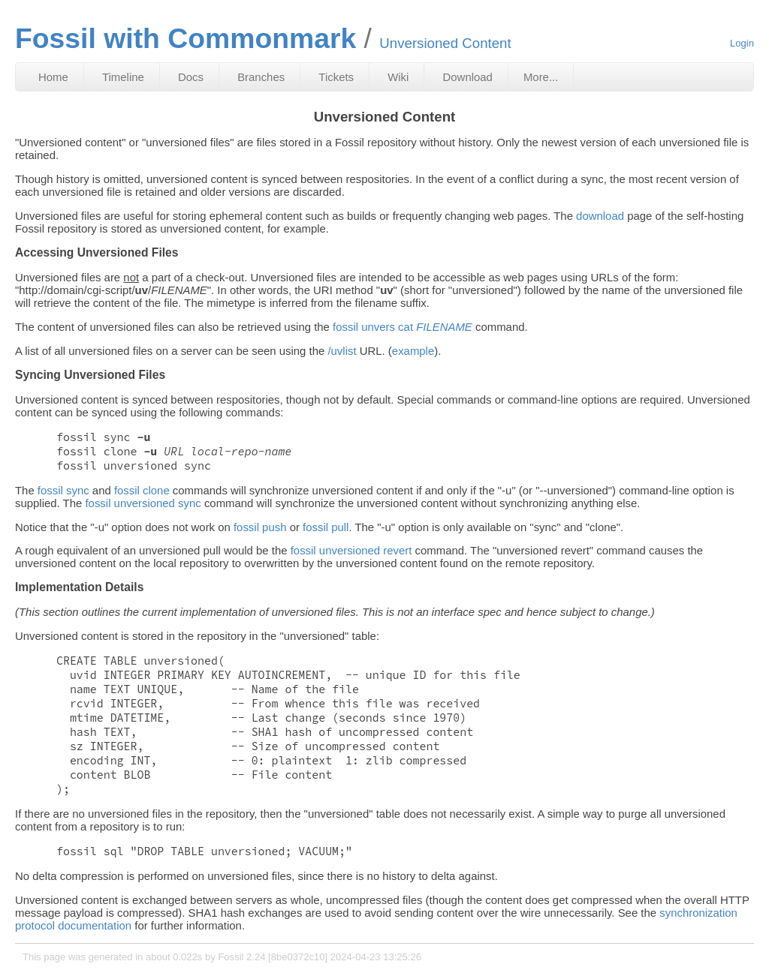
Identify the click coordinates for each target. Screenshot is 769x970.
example (413, 350)
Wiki (398, 77)
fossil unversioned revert (351, 550)
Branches (261, 77)
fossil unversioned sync (143, 503)
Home (53, 77)
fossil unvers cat (402, 326)
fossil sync (63, 490)
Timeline (123, 77)
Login (742, 43)
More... (540, 77)
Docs (191, 77)
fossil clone (142, 490)
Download (468, 77)
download (600, 215)
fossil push (260, 527)
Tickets (336, 77)
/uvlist (341, 350)
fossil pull (325, 527)
